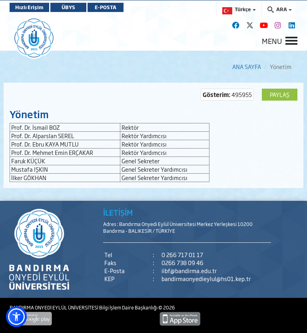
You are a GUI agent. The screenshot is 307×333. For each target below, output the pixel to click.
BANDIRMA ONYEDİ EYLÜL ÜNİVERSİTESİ (54, 307)
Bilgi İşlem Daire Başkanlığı (128, 307)
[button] (16, 316)
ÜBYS (68, 7)
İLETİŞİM (118, 212)
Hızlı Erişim (29, 7)
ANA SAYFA (246, 66)
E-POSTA (105, 7)
